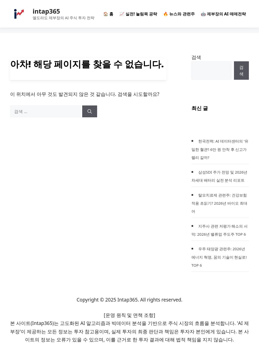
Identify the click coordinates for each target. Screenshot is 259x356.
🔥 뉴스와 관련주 (179, 14)
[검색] (89, 111)
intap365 (46, 11)
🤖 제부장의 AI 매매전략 (223, 14)
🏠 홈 (108, 14)
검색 (196, 57)
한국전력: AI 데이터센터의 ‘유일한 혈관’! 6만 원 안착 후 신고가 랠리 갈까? (219, 149)
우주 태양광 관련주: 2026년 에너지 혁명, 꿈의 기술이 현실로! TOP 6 (219, 257)
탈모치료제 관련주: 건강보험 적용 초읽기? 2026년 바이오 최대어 (219, 203)
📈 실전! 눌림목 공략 (138, 14)
